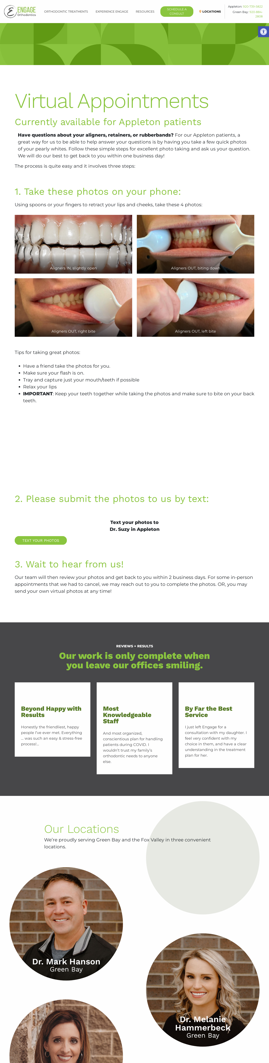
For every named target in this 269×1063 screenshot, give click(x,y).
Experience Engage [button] (112, 11)
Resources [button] (145, 11)
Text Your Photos (40, 540)
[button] (263, 31)
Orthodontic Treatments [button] (66, 11)
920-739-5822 (253, 6)
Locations (212, 11)
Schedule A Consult (180, 11)
